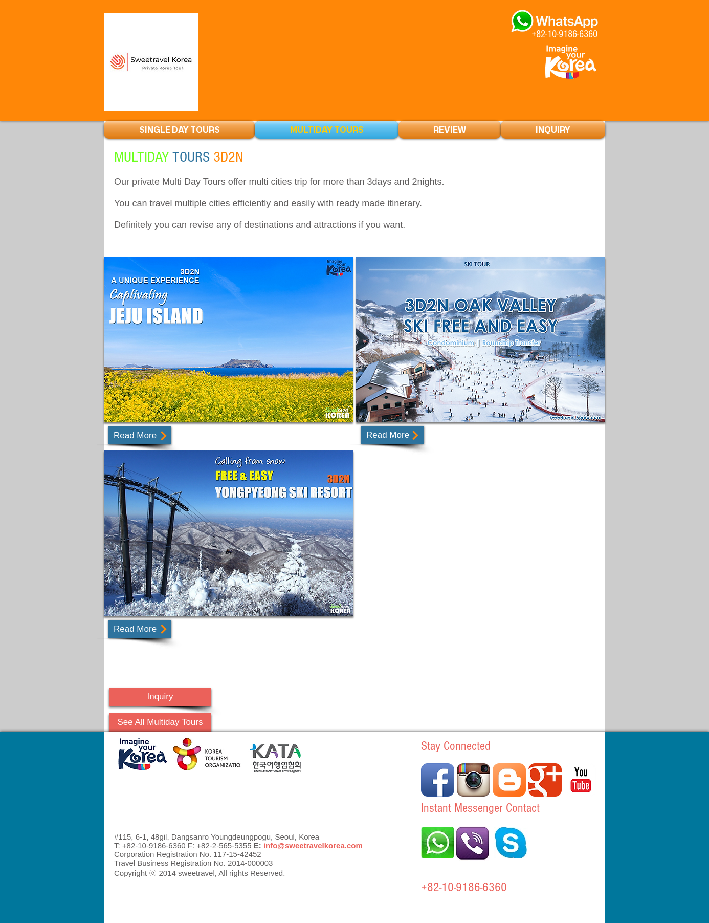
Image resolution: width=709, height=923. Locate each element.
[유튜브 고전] (580, 780)
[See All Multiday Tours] (160, 722)
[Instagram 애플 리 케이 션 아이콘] (473, 780)
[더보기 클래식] (545, 780)
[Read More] (139, 435)
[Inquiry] (160, 697)
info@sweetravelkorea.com (313, 845)
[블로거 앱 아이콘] (509, 780)
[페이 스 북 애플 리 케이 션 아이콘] (437, 780)
